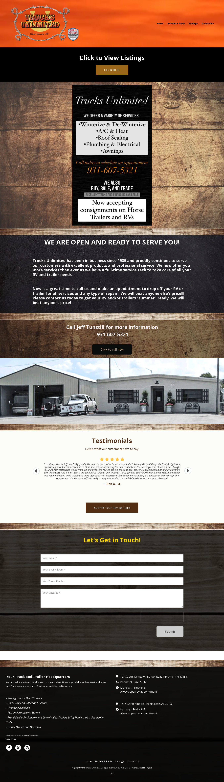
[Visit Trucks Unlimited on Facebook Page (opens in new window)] (9, 748)
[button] (187, 470)
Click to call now (112, 349)
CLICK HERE (112, 70)
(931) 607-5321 (139, 682)
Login (112, 773)
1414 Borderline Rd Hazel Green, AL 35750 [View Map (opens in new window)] (146, 704)
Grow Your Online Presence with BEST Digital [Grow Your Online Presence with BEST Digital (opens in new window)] (134, 768)
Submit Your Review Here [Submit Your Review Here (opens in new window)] (112, 508)
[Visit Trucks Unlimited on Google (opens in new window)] (27, 748)
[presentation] (162, 617)
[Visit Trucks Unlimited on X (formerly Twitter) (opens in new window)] (18, 748)
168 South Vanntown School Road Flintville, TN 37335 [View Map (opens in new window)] (153, 676)
